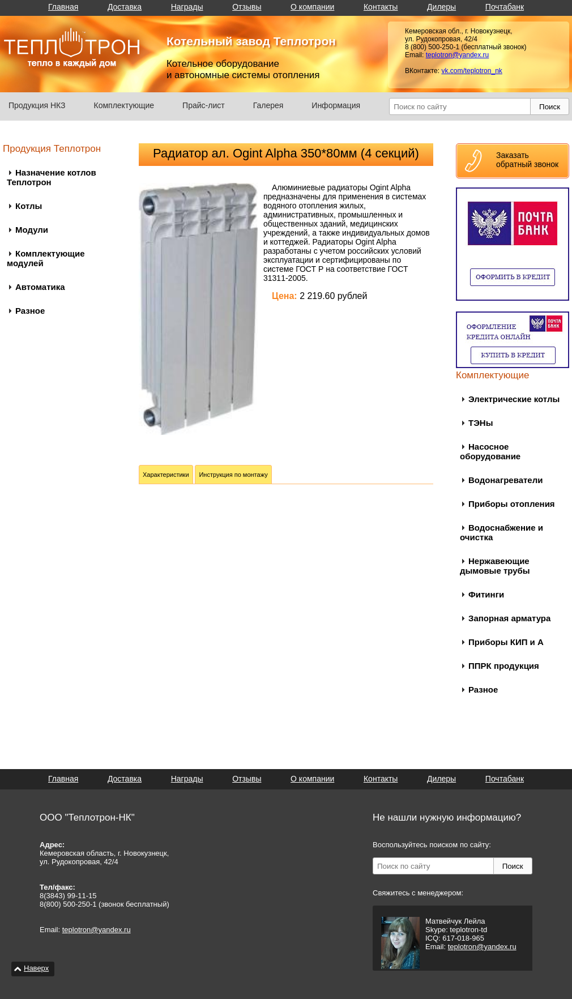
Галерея (268, 105)
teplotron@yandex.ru (457, 55)
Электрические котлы (514, 399)
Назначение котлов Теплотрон (51, 177)
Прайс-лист (203, 105)
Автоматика (40, 287)
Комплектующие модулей (46, 258)
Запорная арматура (509, 618)
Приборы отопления (511, 504)
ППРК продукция (503, 666)
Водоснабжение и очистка (501, 532)
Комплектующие (124, 105)
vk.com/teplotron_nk (471, 71)
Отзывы (246, 6)
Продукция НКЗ (37, 105)
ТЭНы (480, 423)
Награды (187, 6)
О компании (312, 6)
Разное (30, 310)
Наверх (36, 968)
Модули (31, 229)
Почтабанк (504, 6)
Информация (335, 105)
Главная (63, 6)
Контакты (381, 6)
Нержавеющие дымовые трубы (495, 565)
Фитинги (486, 594)
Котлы (28, 206)
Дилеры (441, 6)
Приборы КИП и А (506, 642)
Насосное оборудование (490, 451)
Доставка (125, 6)
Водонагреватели (505, 480)
